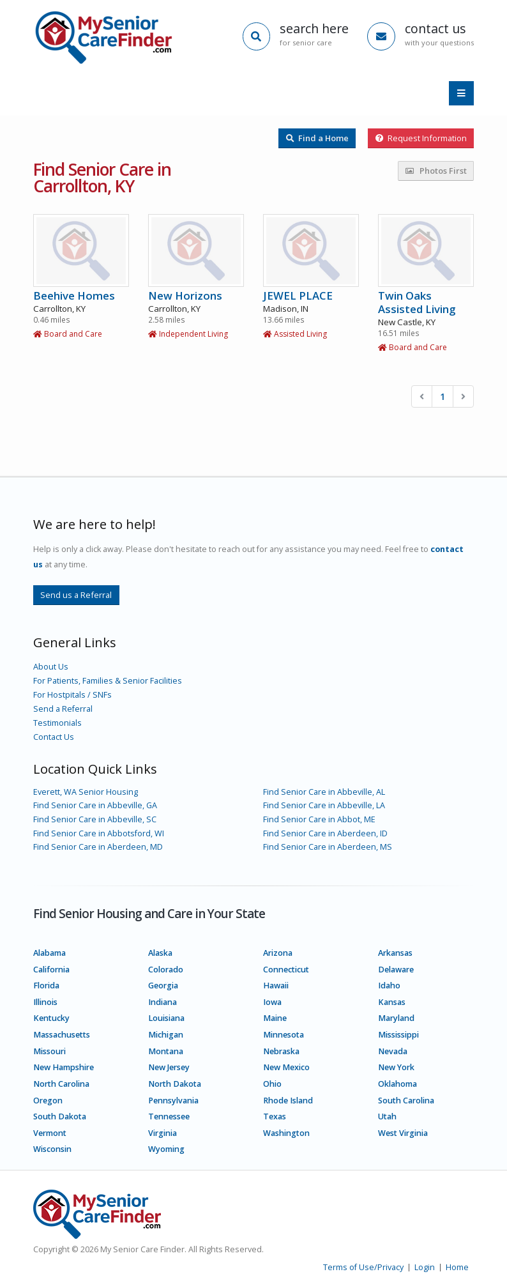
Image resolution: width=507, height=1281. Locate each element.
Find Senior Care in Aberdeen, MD (98, 846)
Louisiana (166, 1018)
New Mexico (286, 1067)
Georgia (163, 985)
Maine (275, 1018)
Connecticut (286, 969)
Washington (286, 1133)
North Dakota (174, 1083)
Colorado (165, 969)
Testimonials (57, 722)
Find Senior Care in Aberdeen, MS (327, 846)
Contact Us (53, 737)
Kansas (391, 1002)
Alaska (160, 952)
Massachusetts (61, 1034)
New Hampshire (63, 1067)
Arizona (277, 952)
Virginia (162, 1133)
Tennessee (169, 1116)
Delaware (396, 969)
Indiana (162, 1002)
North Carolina (61, 1083)
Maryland (396, 1018)
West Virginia (403, 1133)
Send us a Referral (76, 595)
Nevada (392, 1051)
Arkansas (395, 952)
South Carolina (406, 1100)
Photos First (436, 170)
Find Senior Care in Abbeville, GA (95, 805)
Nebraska (281, 1051)
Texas (274, 1116)
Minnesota (283, 1034)
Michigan (165, 1034)
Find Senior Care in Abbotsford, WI (98, 833)
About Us (50, 666)
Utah (387, 1116)
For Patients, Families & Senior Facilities (107, 680)
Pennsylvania (173, 1100)
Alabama (49, 952)
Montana (165, 1051)
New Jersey (169, 1067)
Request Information (421, 138)
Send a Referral (63, 708)
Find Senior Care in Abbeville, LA (324, 805)
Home (457, 1267)
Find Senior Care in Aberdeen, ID (325, 833)
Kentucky (51, 1018)
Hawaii (276, 985)
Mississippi (398, 1034)
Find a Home (317, 138)
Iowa (272, 1002)
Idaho (389, 985)
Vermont (49, 1133)
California (51, 969)
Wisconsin (52, 1149)
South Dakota (59, 1116)
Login (424, 1267)
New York (396, 1067)
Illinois (45, 1002)
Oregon (48, 1100)
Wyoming (166, 1149)
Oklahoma (397, 1083)
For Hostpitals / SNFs (72, 694)
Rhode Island (288, 1100)
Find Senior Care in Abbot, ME (319, 819)
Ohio (272, 1083)
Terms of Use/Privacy (363, 1267)
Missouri (49, 1051)
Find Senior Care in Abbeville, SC (94, 819)
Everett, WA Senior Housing (85, 791)
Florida (46, 985)
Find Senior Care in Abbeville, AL (324, 791)
